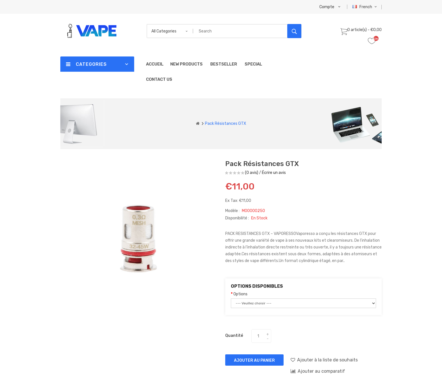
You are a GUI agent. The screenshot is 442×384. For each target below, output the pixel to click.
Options (240, 294)
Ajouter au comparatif (318, 371)
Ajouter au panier (254, 360)
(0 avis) (251, 172)
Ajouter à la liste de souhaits (324, 359)
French (365, 7)
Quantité (234, 335)
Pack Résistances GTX (225, 123)
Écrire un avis (274, 172)
